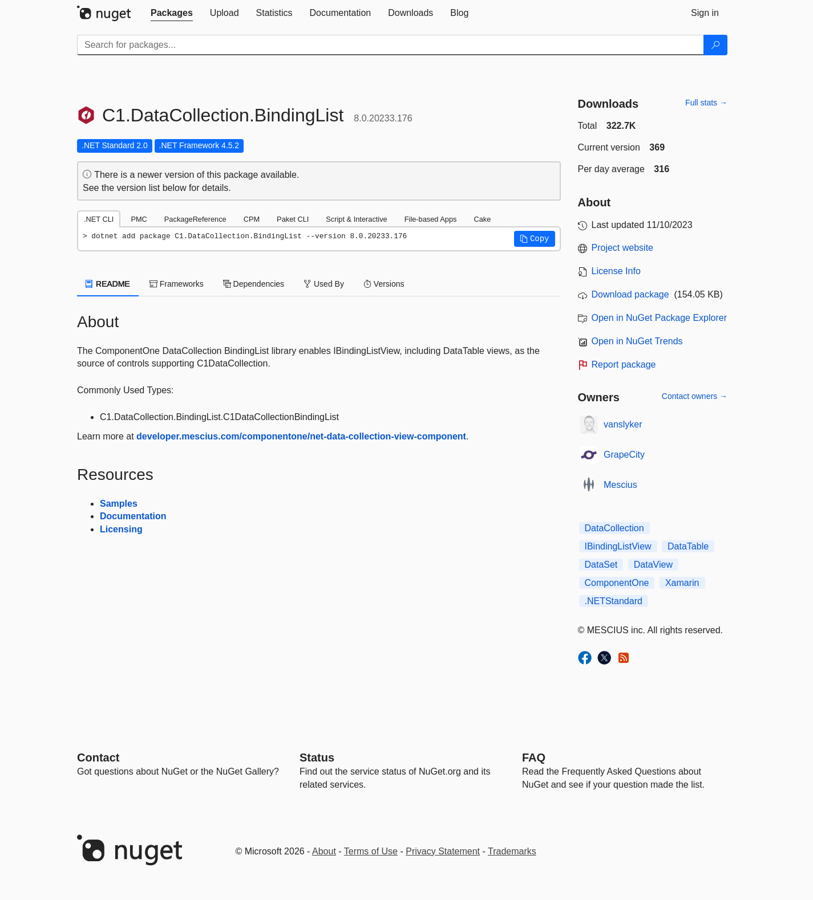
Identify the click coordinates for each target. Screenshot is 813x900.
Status (317, 757)
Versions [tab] (384, 284)
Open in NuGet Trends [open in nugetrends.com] (637, 341)
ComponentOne (617, 583)
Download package (630, 294)
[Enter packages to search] (390, 45)
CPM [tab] (252, 219)
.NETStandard (613, 601)
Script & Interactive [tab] (356, 219)
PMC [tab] (139, 219)
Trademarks (512, 851)
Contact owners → (694, 396)
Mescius (620, 485)
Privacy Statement (443, 851)
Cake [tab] (482, 219)
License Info (616, 271)
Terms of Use (371, 851)
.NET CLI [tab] (99, 219)
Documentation (133, 516)
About (324, 851)
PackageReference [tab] (195, 219)
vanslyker (623, 424)
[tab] (171, 13)
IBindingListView (618, 546)
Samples (118, 503)
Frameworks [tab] (176, 284)
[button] (534, 239)
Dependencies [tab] (253, 284)
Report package (624, 364)
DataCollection (614, 528)
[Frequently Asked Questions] (533, 757)
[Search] (715, 45)
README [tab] (108, 284)
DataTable (688, 546)
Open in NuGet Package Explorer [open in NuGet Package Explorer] (659, 318)
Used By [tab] (324, 284)
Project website (623, 248)
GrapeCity (624, 454)
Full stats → (706, 102)
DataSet (601, 564)
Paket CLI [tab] (293, 219)
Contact (98, 757)
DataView (653, 564)
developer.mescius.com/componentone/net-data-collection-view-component (301, 436)
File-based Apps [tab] (431, 219)
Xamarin (682, 583)
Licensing (121, 529)
